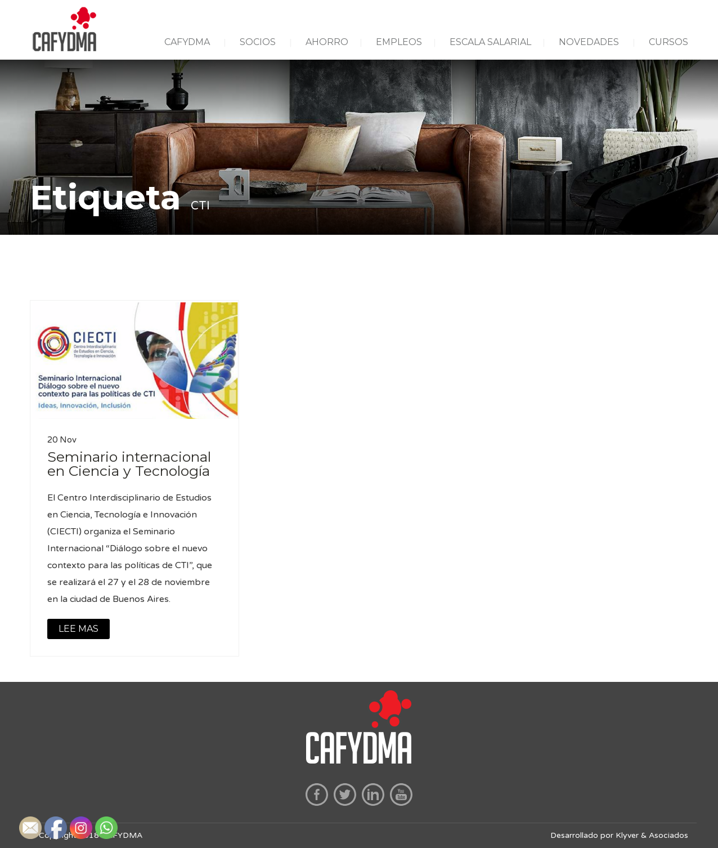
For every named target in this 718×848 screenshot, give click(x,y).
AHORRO (327, 42)
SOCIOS (258, 42)
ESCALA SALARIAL (490, 42)
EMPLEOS (399, 42)
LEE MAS (78, 628)
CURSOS (668, 42)
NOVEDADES (589, 42)
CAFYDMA (187, 42)
